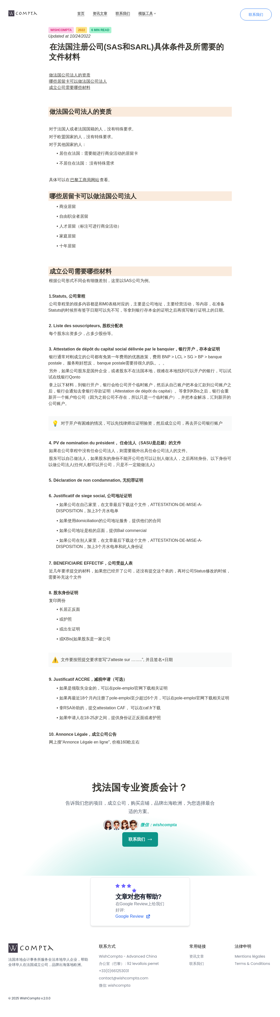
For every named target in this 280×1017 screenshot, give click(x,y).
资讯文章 (100, 13)
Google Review (133, 916)
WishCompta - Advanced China (128, 956)
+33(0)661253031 (114, 970)
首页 (80, 13)
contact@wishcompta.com (123, 978)
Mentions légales (250, 956)
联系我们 (123, 13)
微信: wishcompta (115, 985)
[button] (55, 423)
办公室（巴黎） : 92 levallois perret (129, 963)
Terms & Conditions (252, 963)
